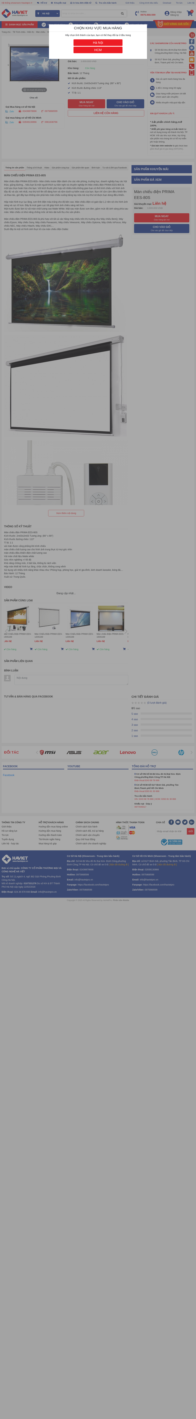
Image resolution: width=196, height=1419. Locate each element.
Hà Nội (98, 42)
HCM (98, 50)
